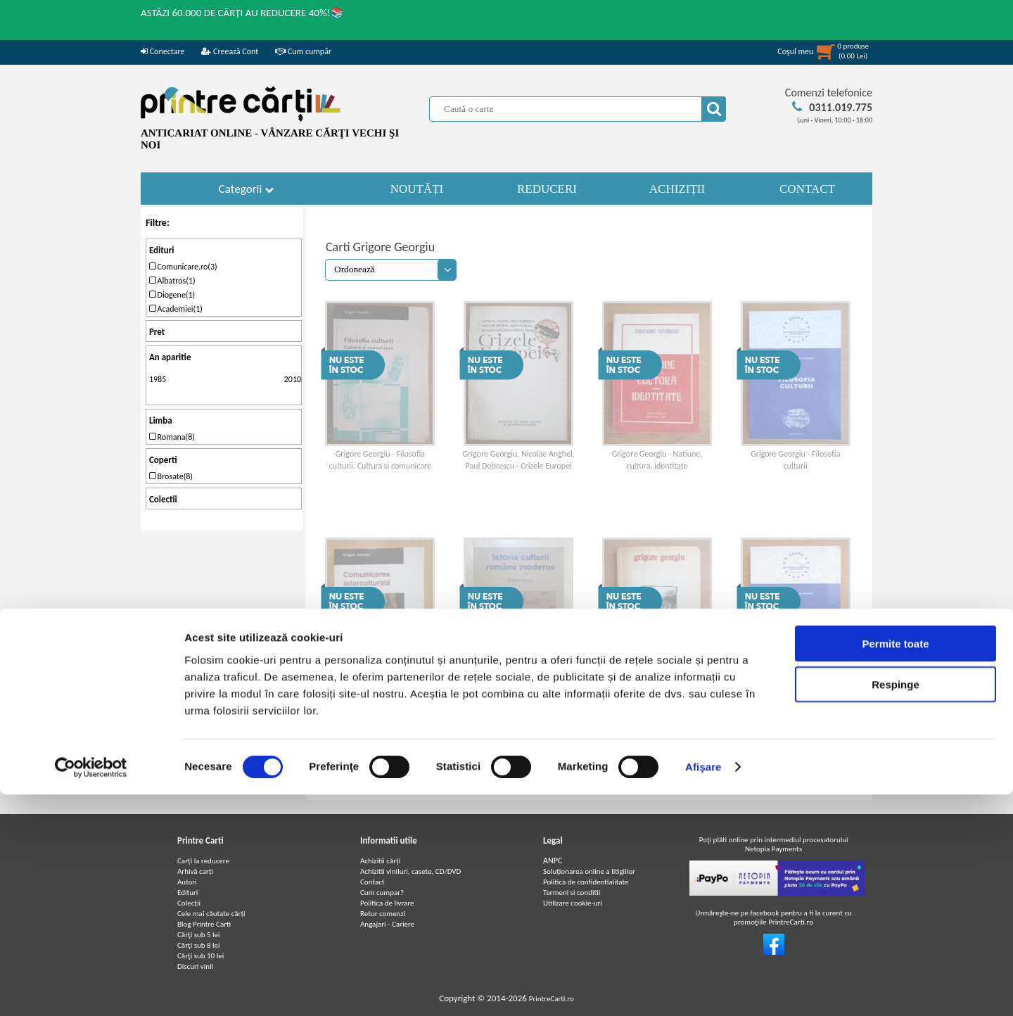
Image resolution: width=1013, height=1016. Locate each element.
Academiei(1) (176, 309)
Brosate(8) (171, 476)
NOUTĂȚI (417, 189)
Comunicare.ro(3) (183, 267)
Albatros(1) (172, 281)
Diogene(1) (172, 295)
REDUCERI (547, 189)
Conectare (162, 51)
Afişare (703, 988)
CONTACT (807, 189)
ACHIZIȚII (677, 189)
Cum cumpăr (303, 51)
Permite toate (895, 864)
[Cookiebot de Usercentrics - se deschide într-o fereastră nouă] (91, 988)
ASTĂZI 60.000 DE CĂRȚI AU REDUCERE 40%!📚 (242, 12)
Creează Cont (229, 51)
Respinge (895, 906)
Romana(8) (172, 437)
